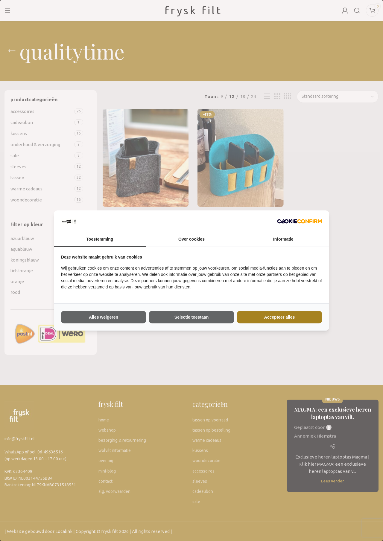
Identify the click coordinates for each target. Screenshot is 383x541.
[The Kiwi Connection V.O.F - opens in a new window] (299, 221)
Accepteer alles (279, 317)
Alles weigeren (103, 317)
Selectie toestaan (191, 317)
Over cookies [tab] (191, 239)
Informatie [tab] (283, 239)
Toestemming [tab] (99, 239)
